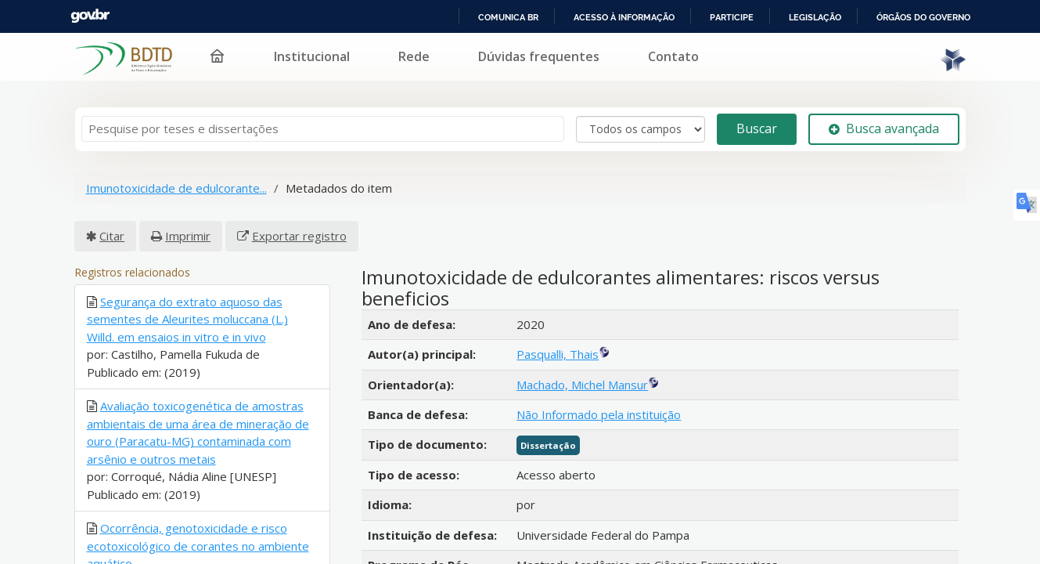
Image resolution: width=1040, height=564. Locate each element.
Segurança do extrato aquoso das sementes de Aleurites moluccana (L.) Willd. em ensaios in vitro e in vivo (187, 309)
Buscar (756, 119)
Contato (823, 47)
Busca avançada (884, 119)
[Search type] (640, 120)
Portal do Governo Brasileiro (118, 16)
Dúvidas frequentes (689, 47)
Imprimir (188, 226)
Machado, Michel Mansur (582, 375)
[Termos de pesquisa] (322, 120)
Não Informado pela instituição (598, 405)
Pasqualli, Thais (557, 345)
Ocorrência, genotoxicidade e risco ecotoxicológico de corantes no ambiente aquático (198, 537)
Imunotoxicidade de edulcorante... (176, 179)
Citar (111, 226)
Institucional (462, 47)
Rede (564, 47)
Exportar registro (299, 226)
